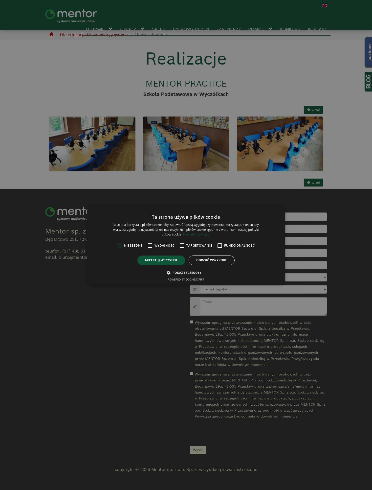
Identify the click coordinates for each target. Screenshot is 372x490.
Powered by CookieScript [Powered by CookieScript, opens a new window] (186, 279)
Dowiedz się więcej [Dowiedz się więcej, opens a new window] (196, 234)
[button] (186, 272)
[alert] (186, 245)
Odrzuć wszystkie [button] (211, 260)
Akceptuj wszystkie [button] (161, 260)
